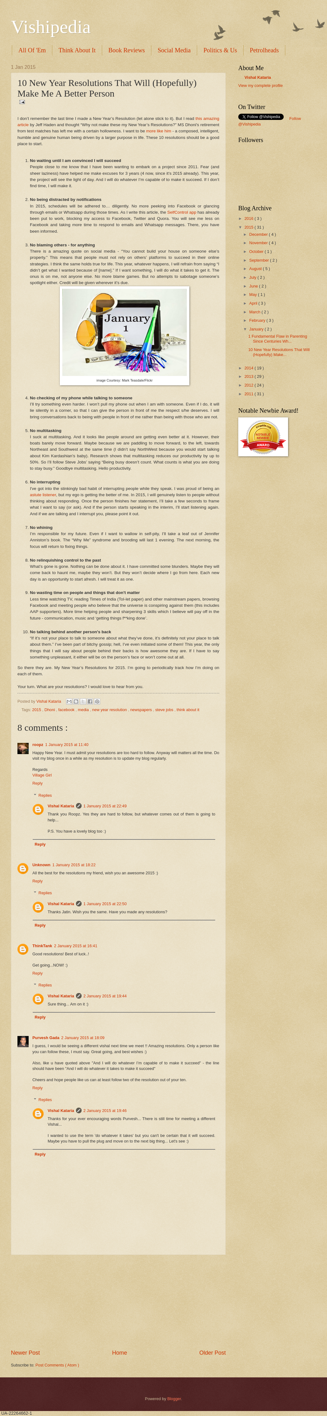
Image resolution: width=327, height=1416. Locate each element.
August (256, 268)
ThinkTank (42, 945)
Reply (37, 783)
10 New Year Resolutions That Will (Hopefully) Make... (279, 352)
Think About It (77, 50)
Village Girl (42, 775)
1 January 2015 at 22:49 (105, 806)
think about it (188, 709)
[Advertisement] (118, 1302)
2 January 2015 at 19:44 (105, 996)
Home (119, 1353)
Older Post (212, 1353)
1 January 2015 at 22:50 (105, 903)
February (257, 320)
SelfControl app (181, 212)
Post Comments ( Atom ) (57, 1365)
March (255, 312)
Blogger (174, 1398)
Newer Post (25, 1353)
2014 (249, 368)
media (84, 709)
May (253, 294)
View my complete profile (260, 85)
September (259, 260)
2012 (249, 385)
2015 (37, 709)
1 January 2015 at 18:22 (74, 864)
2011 (249, 394)
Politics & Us (220, 50)
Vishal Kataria (49, 701)
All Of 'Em (32, 50)
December (259, 234)
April (253, 303)
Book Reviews (126, 50)
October (256, 251)
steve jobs (164, 709)
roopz (37, 744)
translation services (266, 91)
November (259, 242)
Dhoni (50, 709)
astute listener (43, 494)
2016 (249, 218)
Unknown (41, 864)
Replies (45, 795)
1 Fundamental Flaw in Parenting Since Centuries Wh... (277, 338)
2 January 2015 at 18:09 (83, 1037)
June (254, 286)
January (256, 329)
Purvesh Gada (45, 1037)
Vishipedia (51, 27)
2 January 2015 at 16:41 (75, 945)
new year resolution (110, 709)
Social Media (174, 50)
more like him (158, 131)
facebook (67, 709)
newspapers (141, 709)
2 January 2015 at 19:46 (105, 1110)
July (253, 277)
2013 (249, 376)
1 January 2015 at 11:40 (66, 744)
